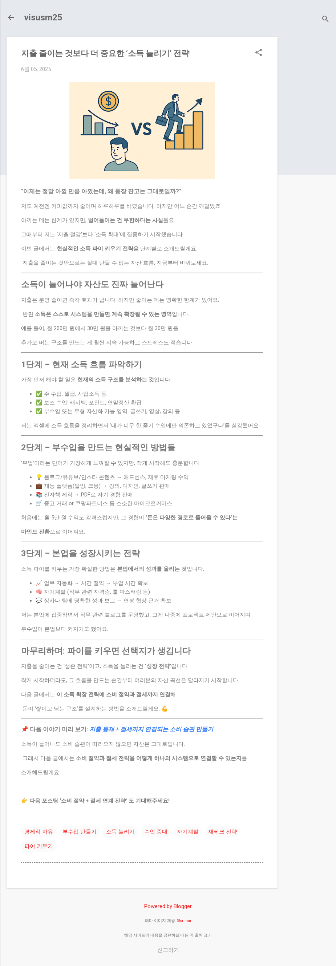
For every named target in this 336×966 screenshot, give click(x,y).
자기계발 (188, 831)
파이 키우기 (38, 846)
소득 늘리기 (120, 831)
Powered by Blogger (168, 906)
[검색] (325, 20)
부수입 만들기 (79, 831)
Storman (184, 920)
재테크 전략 (222, 831)
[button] (258, 53)
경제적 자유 (38, 831)
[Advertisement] (309, 146)
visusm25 (43, 17)
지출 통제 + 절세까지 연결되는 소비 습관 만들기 (151, 729)
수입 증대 (155, 831)
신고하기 (168, 950)
